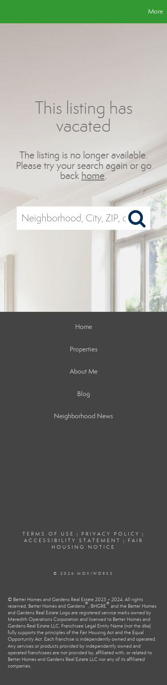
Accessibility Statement (72, 540)
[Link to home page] (7, 11)
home (93, 176)
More (155, 11)
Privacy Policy (110, 534)
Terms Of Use (48, 534)
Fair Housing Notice (97, 543)
